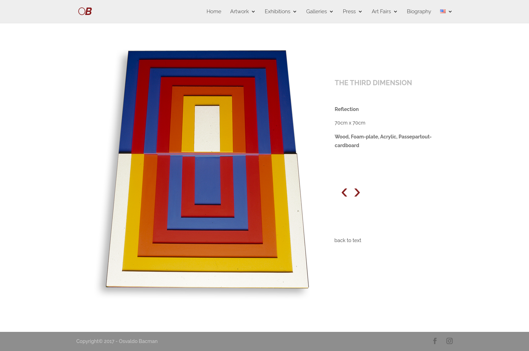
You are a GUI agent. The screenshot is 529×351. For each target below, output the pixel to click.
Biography (419, 12)
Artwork (239, 12)
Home (214, 12)
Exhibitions (277, 12)
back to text (348, 240)
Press (349, 12)
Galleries (316, 12)
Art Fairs (381, 12)
